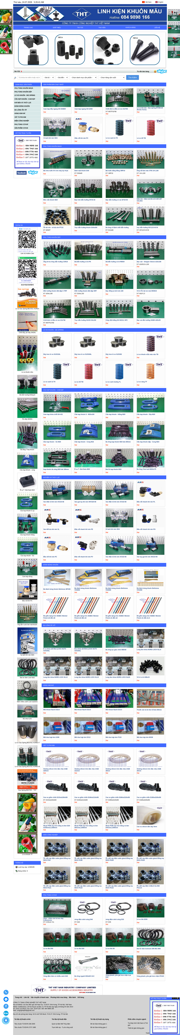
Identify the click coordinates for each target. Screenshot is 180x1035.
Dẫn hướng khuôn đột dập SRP (85, 291)
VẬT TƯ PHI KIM (49, 745)
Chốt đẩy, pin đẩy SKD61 (27, 331)
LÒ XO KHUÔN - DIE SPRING (53, 330)
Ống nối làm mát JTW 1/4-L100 (147, 171)
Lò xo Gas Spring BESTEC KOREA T (27, 742)
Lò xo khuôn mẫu (27, 371)
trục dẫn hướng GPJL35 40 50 (147, 227)
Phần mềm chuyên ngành (137, 1019)
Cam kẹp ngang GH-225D (84, 109)
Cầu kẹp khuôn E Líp (27, 510)
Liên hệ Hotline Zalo (27, 252)
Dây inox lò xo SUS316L (51, 354)
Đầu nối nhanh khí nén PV (83, 557)
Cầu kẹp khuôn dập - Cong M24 (148, 442)
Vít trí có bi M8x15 (143, 677)
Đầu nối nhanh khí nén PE (83, 529)
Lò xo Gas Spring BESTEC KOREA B (27, 765)
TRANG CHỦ (28, 27)
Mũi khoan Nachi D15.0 (114, 710)
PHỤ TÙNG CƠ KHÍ (50, 895)
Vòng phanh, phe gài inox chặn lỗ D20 (150, 976)
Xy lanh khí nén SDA (27, 654)
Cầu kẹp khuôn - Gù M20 (52, 442)
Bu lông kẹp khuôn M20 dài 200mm (118, 442)
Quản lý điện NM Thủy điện (61, 1024)
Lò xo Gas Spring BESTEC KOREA (27, 308)
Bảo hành (72, 997)
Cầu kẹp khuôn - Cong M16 (84, 442)
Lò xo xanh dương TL (113, 382)
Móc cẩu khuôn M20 (50, 200)
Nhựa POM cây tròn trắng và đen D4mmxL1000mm (117, 826)
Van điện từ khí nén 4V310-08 (116, 557)
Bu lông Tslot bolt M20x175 (146, 469)
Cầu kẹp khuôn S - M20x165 (84, 414)
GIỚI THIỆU (57, 27)
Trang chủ (18, 997)
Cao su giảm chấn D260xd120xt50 (118, 797)
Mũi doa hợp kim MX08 (145, 737)
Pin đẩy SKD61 (27, 418)
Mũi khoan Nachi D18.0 (51, 710)
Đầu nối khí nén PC (81, 138)
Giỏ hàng (81, 997)
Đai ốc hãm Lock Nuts (27, 676)
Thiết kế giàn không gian (136, 1028)
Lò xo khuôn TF (27, 853)
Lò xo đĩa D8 (110, 948)
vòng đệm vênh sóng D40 (83, 919)
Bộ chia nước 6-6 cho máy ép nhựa (55, 171)
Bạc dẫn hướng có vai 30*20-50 (117, 200)
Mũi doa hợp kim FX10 (113, 737)
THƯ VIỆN (101, 27)
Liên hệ (27, 997)
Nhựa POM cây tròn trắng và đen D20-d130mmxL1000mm (56, 826)
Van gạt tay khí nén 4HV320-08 (85, 502)
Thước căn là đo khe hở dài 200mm (149, 710)
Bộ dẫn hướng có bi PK (82, 262)
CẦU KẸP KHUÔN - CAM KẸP (53, 390)
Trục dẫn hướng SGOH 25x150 (85, 320)
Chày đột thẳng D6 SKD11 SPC (117, 320)
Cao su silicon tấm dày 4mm (147, 827)
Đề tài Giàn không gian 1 (98, 1024)
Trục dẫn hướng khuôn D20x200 (85, 227)
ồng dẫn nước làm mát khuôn (27, 623)
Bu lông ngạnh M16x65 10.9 (84, 976)
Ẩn (174, 998)
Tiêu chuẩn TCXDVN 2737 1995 (25, 1027)
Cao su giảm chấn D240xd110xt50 (86, 797)
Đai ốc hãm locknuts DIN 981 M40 (148, 949)
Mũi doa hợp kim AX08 (51, 737)
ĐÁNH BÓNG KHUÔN (50, 565)
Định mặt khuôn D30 (81, 171)
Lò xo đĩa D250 (142, 919)
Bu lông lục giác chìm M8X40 (116, 650)
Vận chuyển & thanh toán (40, 997)
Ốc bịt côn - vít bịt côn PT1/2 (53, 227)
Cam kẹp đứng (27, 575)
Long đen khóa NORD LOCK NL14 (149, 649)
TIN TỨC (80, 27)
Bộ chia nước (27, 718)
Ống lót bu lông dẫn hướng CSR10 (55, 262)
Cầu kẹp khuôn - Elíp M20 (146, 414)
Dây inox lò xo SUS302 (114, 354)
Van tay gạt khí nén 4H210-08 (147, 557)
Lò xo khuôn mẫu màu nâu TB (147, 354)
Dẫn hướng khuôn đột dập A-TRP (55, 291)
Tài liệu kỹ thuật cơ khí (22, 1019)
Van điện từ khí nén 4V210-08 (53, 502)
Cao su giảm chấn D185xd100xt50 (149, 797)
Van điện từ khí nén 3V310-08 (116, 502)
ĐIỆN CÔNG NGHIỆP (50, 835)
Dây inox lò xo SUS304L (83, 354)
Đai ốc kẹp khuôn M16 (113, 469)
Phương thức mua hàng (59, 997)
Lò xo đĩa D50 (48, 948)
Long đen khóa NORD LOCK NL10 (86, 677)
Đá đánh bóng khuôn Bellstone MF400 (56, 589)
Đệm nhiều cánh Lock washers (27, 701)
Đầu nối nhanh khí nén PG (146, 529)
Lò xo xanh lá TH (112, 138)
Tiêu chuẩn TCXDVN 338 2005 (24, 1024)
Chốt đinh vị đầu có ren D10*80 (117, 109)
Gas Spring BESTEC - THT (27, 789)
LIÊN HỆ (157, 27)
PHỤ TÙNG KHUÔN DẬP (51, 237)
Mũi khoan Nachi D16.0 (82, 710)
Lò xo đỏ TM (141, 138)
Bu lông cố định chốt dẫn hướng (117, 227)
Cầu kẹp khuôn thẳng (27, 534)
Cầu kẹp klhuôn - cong (27, 469)
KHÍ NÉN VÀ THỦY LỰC (51, 477)
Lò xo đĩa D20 (79, 948)
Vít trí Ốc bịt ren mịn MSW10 (147, 291)
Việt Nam (148, 2)
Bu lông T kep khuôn (27, 448)
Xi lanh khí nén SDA (51, 138)
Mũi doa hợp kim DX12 (82, 737)
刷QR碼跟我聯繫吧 (27, 284)
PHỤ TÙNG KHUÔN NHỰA (52, 146)
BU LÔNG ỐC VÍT (49, 625)
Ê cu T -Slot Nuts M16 (27, 489)
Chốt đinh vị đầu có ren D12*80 (54, 320)
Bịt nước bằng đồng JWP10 (115, 171)
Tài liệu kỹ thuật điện (59, 1019)
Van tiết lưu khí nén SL (51, 529)
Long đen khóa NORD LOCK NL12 (55, 677)
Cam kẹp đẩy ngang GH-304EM (55, 109)
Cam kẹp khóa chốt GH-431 (53, 414)
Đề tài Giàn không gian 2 (98, 1027)
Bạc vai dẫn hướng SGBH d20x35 (148, 320)
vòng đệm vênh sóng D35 (115, 919)
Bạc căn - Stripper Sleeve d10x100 (149, 262)
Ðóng (177, 998)
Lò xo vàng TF (142, 382)
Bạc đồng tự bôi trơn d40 (114, 291)
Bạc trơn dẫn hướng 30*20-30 (84, 200)
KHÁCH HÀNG (131, 27)
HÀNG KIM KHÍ (48, 685)
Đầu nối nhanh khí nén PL (146, 502)
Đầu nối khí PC (27, 600)
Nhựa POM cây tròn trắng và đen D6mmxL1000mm (86, 826)
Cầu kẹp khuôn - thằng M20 (115, 414)
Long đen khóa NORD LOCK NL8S (118, 677)
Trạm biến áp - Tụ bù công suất (62, 1027)
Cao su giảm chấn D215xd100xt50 (55, 797)
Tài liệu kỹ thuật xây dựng (99, 1019)
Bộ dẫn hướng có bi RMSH (115, 262)
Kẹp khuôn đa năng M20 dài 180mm (56, 469)
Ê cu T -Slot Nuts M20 (82, 469)
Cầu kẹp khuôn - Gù (27, 555)
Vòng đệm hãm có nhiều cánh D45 (55, 976)
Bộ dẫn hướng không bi (27, 394)
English (160, 2)
